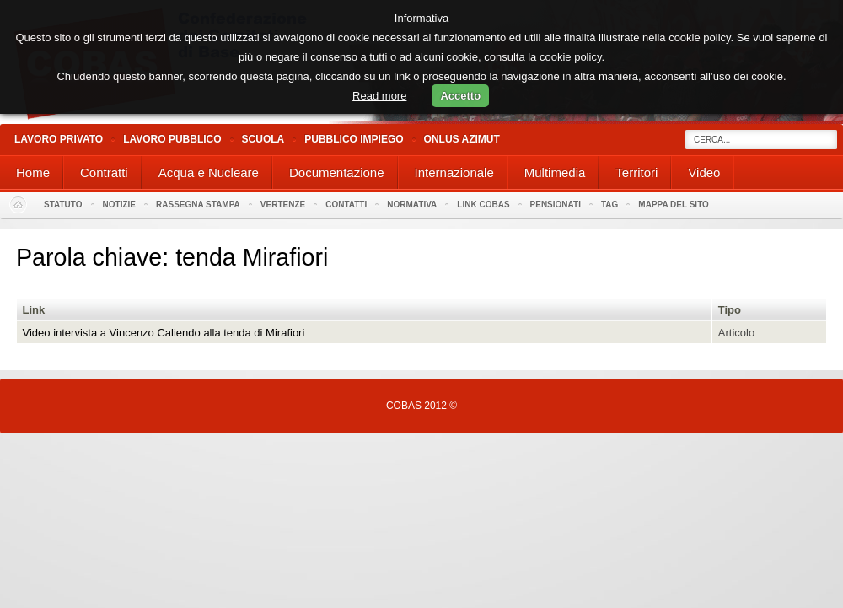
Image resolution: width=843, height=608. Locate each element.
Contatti (346, 204)
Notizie (119, 204)
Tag (609, 204)
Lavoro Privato (58, 139)
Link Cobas (483, 204)
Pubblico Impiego (353, 139)
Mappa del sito (673, 204)
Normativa (412, 204)
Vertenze (282, 204)
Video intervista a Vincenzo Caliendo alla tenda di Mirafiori (164, 332)
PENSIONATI (555, 204)
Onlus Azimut (462, 139)
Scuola (263, 139)
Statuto (63, 204)
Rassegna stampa (198, 204)
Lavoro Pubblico (172, 139)
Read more (379, 95)
